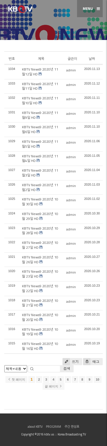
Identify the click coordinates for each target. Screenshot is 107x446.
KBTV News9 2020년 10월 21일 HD (40, 303)
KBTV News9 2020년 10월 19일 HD (40, 332)
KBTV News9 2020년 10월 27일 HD (40, 245)
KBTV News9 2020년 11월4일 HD (40, 158)
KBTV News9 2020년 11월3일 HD (40, 173)
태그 (91, 361)
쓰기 (70, 361)
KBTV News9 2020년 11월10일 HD (40, 100)
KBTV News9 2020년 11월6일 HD (40, 129)
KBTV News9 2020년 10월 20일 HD (40, 317)
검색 (66, 368)
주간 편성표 (71, 426)
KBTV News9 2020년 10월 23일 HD (40, 274)
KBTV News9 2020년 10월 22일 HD (40, 288)
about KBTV (35, 426)
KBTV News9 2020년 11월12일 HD (40, 72)
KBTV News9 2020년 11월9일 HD (40, 115)
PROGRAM (53, 426)
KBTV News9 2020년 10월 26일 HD (40, 259)
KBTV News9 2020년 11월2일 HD (40, 187)
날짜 (92, 58)
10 (97, 379)
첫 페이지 (16, 379)
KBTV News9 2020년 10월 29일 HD (40, 216)
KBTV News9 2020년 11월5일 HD (40, 144)
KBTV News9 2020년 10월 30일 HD (40, 201)
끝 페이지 (53, 386)
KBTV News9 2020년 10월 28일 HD (40, 231)
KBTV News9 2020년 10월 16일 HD (40, 346)
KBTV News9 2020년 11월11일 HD (40, 86)
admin (71, 70)
